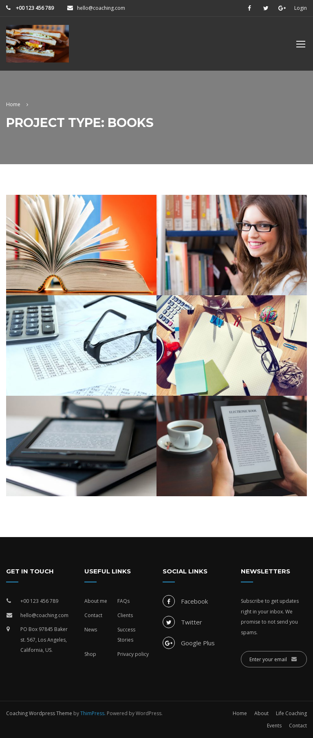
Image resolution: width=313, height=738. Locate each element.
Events (274, 725)
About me (95, 601)
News (90, 629)
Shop (90, 654)
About (261, 713)
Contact (93, 615)
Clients (125, 615)
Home (240, 713)
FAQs (123, 601)
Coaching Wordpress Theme (39, 713)
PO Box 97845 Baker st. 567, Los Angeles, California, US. (44, 639)
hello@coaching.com (101, 7)
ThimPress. (93, 713)
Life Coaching (291, 713)
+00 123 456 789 (34, 7)
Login (300, 8)
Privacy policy (133, 654)
